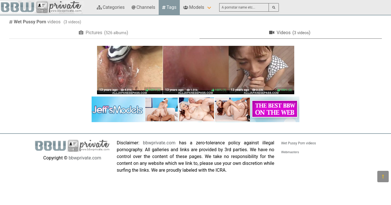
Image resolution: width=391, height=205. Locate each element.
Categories (111, 7)
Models (193, 7)
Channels (143, 7)
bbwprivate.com (84, 158)
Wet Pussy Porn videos (298, 143)
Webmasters (290, 152)
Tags (169, 7)
